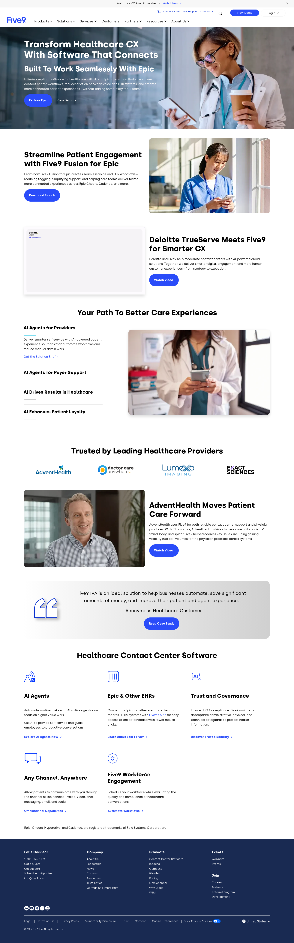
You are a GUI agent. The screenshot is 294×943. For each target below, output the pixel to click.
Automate (124, 811)
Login (271, 13)
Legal (27, 921)
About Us (92, 859)
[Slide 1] (63, 343)
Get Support (190, 11)
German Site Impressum (102, 888)
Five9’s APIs (157, 715)
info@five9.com (34, 878)
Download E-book (42, 195)
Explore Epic (38, 100)
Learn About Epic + (126, 737)
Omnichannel (44, 811)
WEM (152, 892)
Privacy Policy (70, 921)
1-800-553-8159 (170, 11)
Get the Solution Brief (40, 356)
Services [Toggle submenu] (87, 21)
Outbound (155, 868)
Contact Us (207, 11)
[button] (287, 3)
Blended (154, 873)
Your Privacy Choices (198, 921)
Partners (217, 887)
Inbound (154, 864)
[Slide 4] (63, 414)
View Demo (245, 12)
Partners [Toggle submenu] (131, 21)
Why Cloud (156, 888)
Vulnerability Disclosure (100, 921)
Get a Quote (32, 864)
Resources (93, 878)
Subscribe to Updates (38, 873)
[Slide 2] (63, 375)
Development (221, 896)
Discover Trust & (210, 737)
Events (216, 864)
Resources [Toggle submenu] (155, 21)
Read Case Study (161, 623)
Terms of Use (46, 921)
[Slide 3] (63, 394)
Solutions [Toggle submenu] (64, 21)
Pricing (153, 878)
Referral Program (223, 892)
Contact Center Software (166, 859)
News (90, 868)
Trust (125, 921)
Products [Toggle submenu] (41, 21)
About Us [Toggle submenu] (178, 21)
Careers (217, 882)
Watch (164, 280)
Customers (110, 21)
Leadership (94, 864)
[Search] (220, 13)
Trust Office (95, 883)
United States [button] (257, 921)
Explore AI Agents (41, 737)
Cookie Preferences (165, 921)
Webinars (218, 859)
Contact (92, 873)
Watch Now (172, 3)
